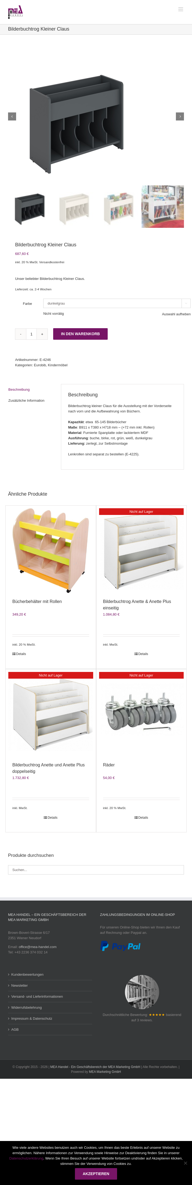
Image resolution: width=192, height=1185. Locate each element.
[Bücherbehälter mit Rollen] (50, 550)
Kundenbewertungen (27, 974)
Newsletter (19, 985)
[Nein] (185, 1163)
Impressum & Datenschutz (31, 1018)
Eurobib (40, 365)
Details (21, 654)
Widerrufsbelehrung (26, 1007)
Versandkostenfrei (51, 262)
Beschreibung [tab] (19, 389)
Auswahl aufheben (176, 314)
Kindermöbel (57, 365)
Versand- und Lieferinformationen (37, 996)
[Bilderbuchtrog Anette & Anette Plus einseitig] (141, 550)
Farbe (27, 304)
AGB (15, 1029)
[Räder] (141, 714)
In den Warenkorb (80, 334)
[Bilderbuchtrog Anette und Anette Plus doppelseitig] (50, 714)
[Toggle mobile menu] (181, 9)
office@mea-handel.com (38, 947)
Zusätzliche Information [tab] (26, 400)
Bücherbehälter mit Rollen (37, 601)
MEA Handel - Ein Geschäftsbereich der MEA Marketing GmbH (95, 1067)
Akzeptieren (96, 1174)
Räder (109, 765)
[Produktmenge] (31, 334)
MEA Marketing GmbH (105, 1072)
